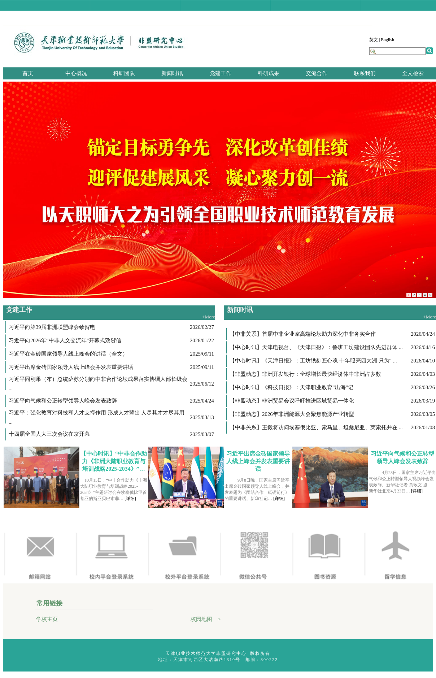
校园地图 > (206, 619)
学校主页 (47, 619)
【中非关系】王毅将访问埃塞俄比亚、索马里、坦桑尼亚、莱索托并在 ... (316, 427)
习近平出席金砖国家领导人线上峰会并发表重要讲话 (71, 367)
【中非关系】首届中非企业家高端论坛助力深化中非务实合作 (303, 334)
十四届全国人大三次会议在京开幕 (49, 434)
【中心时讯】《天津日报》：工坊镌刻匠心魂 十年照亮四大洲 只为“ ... (313, 361)
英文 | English (381, 39)
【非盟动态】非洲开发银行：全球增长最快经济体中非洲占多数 (305, 374)
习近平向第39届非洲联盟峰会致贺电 (52, 327)
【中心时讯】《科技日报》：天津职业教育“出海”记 (291, 387)
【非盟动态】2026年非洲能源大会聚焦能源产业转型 (292, 414)
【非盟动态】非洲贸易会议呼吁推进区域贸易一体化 (292, 401)
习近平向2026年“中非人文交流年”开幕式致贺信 (65, 340)
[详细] (130, 498)
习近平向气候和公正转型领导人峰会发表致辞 (63, 401)
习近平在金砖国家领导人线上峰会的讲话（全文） (68, 354)
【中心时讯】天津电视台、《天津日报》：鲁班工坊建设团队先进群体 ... (316, 347)
